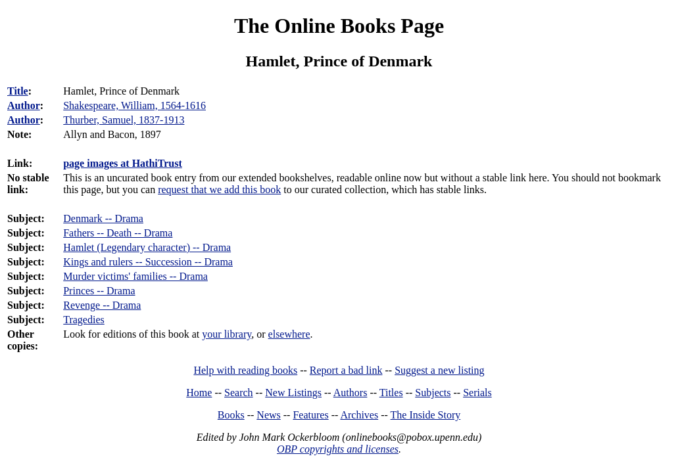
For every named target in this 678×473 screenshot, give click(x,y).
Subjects (432, 392)
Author (23, 105)
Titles (391, 392)
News (268, 414)
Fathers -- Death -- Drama (117, 232)
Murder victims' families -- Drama (135, 276)
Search (238, 392)
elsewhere (289, 334)
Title (17, 91)
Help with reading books (245, 370)
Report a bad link (346, 370)
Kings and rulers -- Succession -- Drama (148, 261)
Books (231, 414)
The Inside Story (426, 414)
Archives (359, 414)
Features (310, 414)
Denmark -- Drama (103, 218)
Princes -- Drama (99, 290)
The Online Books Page (339, 25)
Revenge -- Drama (102, 305)
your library (226, 334)
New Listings (293, 392)
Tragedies (84, 319)
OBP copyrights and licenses (338, 449)
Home (199, 392)
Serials (477, 392)
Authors (350, 392)
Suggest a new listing (439, 370)
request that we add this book (219, 189)
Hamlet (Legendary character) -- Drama (147, 247)
